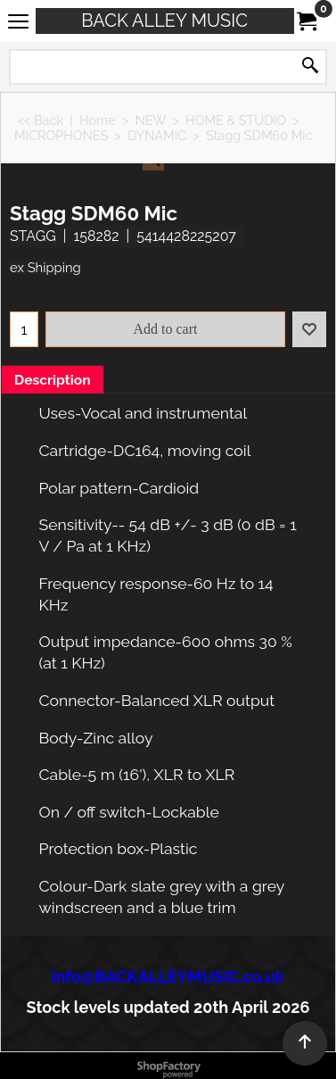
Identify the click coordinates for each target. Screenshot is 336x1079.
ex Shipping (45, 267)
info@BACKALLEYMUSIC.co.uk (168, 976)
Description (52, 379)
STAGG (33, 236)
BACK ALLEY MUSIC (164, 20)
